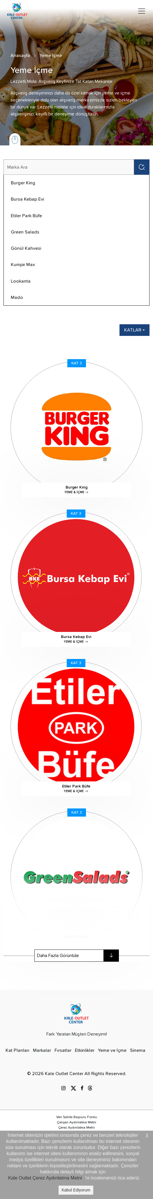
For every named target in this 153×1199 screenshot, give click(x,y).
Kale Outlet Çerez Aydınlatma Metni (45, 1177)
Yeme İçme (51, 55)
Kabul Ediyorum (75, 1190)
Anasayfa (20, 55)
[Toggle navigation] (141, 11)
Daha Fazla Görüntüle (78, 955)
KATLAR (132, 330)
